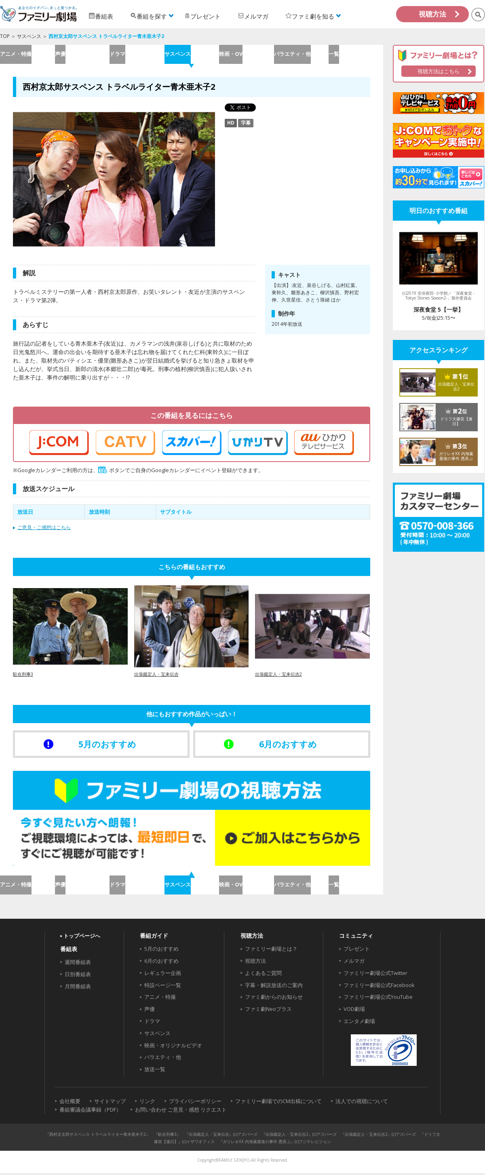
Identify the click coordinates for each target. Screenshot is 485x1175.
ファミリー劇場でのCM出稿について (278, 1103)
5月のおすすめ (161, 950)
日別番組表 (78, 976)
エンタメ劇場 (359, 1023)
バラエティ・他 (301, 54)
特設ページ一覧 (162, 987)
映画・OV (246, 54)
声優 (82, 54)
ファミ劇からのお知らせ (274, 999)
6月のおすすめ (161, 962)
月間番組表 (78, 988)
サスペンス (29, 36)
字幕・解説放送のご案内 (274, 987)
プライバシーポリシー (195, 1103)
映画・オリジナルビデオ (173, 1047)
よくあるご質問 (263, 975)
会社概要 (69, 1103)
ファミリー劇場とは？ (271, 950)
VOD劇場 (354, 1011)
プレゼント (357, 950)
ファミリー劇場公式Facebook (379, 987)
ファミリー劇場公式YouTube (378, 999)
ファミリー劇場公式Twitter (375, 975)
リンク (147, 1103)
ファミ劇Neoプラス (268, 1011)
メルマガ (354, 962)
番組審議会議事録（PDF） (90, 1111)
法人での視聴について (361, 1103)
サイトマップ (110, 1103)
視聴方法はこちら (439, 71)
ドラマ (137, 54)
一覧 (355, 54)
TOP (5, 36)
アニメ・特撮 (27, 54)
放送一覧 (154, 1071)
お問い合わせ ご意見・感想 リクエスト (181, 1111)
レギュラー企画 (162, 975)
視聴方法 (432, 14)
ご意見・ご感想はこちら (44, 528)
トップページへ (81, 937)
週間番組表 (78, 964)
